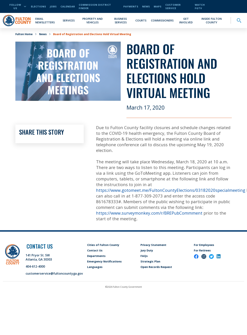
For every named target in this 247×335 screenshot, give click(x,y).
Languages (95, 267)
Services (69, 20)
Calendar (68, 6)
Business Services (120, 20)
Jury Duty (146, 250)
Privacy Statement (153, 245)
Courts (140, 20)
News (146, 6)
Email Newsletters (45, 20)
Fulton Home (24, 34)
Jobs (53, 6)
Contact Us (95, 250)
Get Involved (186, 20)
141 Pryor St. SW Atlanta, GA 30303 (39, 257)
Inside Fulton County (211, 20)
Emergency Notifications (104, 261)
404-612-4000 (35, 266)
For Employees (204, 245)
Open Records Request (156, 267)
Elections (38, 6)
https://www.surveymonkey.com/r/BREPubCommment (149, 213)
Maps (158, 6)
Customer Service (173, 6)
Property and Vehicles (92, 20)
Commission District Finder (95, 6)
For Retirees (202, 250)
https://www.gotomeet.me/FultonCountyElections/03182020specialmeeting (170, 190)
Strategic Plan (150, 261)
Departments (96, 256)
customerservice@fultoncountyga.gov (54, 273)
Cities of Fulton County (103, 245)
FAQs (144, 256)
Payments (130, 6)
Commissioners (162, 20)
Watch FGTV (200, 6)
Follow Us (17, 6)
